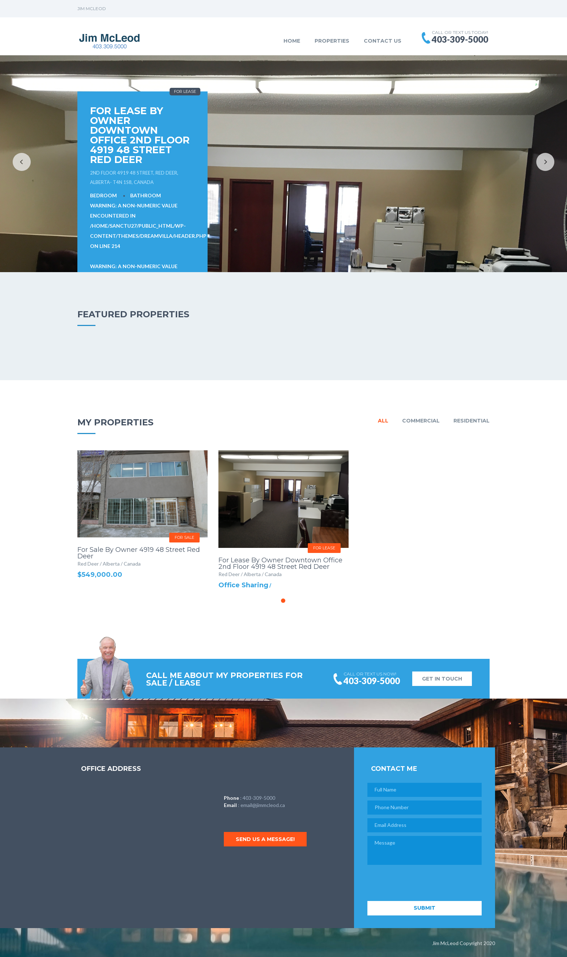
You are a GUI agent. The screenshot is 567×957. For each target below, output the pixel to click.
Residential (471, 420)
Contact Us (382, 41)
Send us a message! (266, 839)
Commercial (421, 420)
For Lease (185, 91)
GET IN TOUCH (442, 678)
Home (292, 41)
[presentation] (422, 883)
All (383, 420)
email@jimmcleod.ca (262, 805)
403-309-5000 (259, 798)
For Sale (184, 537)
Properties (332, 41)
